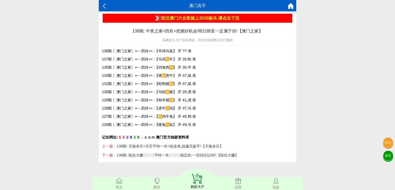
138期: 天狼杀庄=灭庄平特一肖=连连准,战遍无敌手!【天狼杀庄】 (170, 146)
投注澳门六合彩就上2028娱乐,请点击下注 (197, 18)
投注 (388, 142)
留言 (388, 156)
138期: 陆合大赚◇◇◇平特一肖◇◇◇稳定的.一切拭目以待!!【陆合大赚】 (178, 155)
